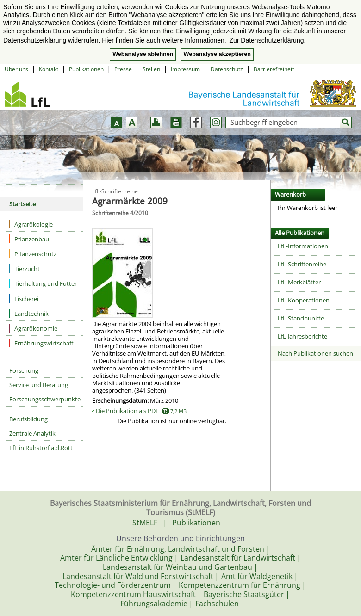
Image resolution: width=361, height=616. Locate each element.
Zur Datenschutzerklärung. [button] (267, 40)
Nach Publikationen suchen (315, 353)
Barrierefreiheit (274, 69)
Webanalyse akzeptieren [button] (216, 54)
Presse (123, 69)
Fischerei (23, 298)
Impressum (185, 69)
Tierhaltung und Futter (43, 283)
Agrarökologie (31, 224)
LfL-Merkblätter (299, 282)
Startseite (22, 204)
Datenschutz (227, 69)
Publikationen (86, 69)
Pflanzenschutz (32, 253)
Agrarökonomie (33, 328)
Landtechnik (29, 313)
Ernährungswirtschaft (41, 343)
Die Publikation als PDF (141, 411)
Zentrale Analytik (32, 433)
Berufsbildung (28, 419)
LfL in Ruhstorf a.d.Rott (41, 448)
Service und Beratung (38, 385)
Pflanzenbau (29, 238)
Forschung (23, 370)
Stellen (151, 69)
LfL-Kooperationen (304, 300)
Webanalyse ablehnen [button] (142, 54)
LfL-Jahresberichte (302, 336)
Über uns (16, 69)
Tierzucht (24, 268)
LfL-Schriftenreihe (302, 264)
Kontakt (48, 69)
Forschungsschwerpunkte (45, 399)
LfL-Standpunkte (301, 318)
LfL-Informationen (303, 246)
